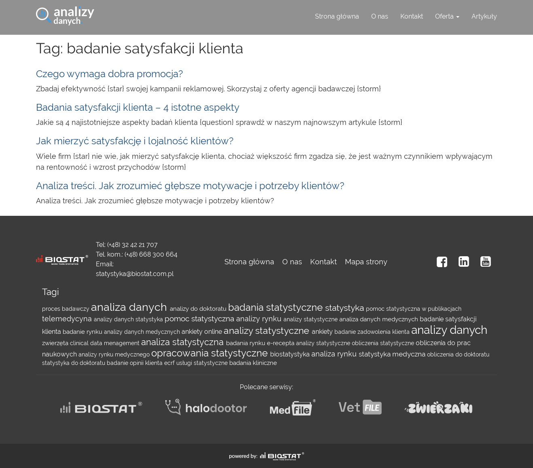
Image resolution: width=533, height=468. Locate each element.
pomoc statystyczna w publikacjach (413, 309)
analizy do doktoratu (199, 308)
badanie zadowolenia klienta (372, 332)
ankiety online (203, 331)
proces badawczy (66, 309)
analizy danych (114, 319)
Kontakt (411, 16)
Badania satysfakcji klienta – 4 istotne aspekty (137, 107)
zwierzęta (56, 343)
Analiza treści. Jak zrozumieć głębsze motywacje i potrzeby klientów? (190, 186)
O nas (379, 16)
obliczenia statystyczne (384, 343)
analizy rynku (259, 318)
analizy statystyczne (311, 319)
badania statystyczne (276, 307)
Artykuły (484, 16)
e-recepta (281, 343)
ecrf (170, 363)
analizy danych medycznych (143, 332)
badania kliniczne (253, 363)
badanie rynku (83, 331)
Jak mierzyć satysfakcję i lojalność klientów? (134, 141)
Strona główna (337, 16)
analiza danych (130, 307)
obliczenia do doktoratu (458, 354)
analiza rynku (335, 354)
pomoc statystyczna (200, 318)
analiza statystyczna (183, 342)
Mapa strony (366, 261)
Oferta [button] (447, 16)
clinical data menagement (105, 343)
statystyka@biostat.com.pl (134, 274)
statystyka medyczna (393, 354)
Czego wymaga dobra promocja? (109, 74)
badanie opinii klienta (135, 363)
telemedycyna (68, 318)
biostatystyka (290, 354)
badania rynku (246, 343)
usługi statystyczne (202, 363)
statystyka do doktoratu (74, 363)
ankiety (323, 331)
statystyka (345, 308)
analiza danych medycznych (379, 319)
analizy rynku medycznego (114, 354)
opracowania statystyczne (210, 353)
